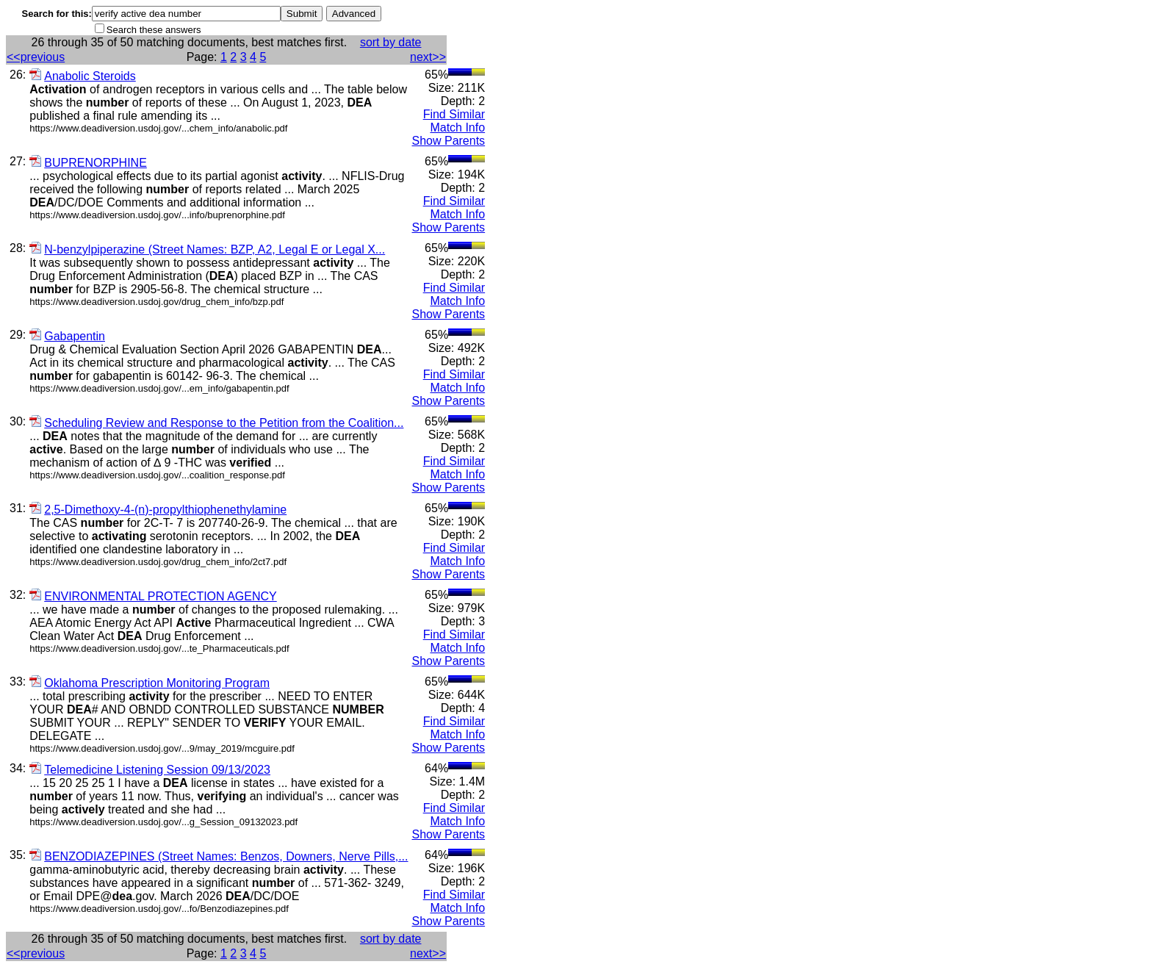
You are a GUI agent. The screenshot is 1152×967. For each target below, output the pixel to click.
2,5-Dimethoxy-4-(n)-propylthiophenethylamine (158, 509)
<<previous (36, 57)
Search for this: (57, 13)
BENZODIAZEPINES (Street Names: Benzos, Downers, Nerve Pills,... (218, 856)
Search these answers (154, 29)
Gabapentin (67, 336)
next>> (428, 57)
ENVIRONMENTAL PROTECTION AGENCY (152, 596)
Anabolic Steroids (82, 76)
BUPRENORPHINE (88, 163)
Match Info (457, 127)
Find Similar (454, 114)
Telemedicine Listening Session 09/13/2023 (149, 769)
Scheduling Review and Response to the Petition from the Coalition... (216, 423)
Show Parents (449, 140)
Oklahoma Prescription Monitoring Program (149, 683)
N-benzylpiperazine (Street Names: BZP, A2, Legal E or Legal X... (207, 249)
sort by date (391, 42)
